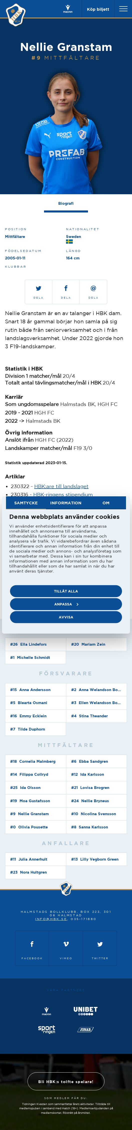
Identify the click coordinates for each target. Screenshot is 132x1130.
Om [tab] (106, 503)
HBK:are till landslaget (61, 486)
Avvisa (66, 617)
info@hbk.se (51, 919)
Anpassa (66, 604)
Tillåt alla (66, 591)
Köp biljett (98, 9)
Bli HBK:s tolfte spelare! (66, 1082)
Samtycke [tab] (26, 503)
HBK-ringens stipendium (63, 494)
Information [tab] (66, 503)
